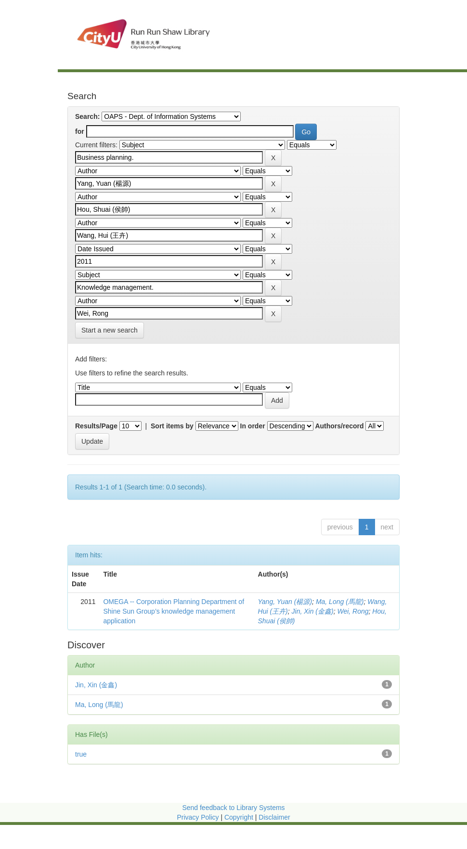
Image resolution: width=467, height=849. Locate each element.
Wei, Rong (352, 611)
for (79, 131)
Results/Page (96, 426)
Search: (87, 116)
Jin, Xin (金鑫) (313, 611)
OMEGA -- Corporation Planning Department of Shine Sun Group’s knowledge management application (173, 611)
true (81, 754)
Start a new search (109, 330)
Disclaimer (274, 817)
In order (252, 426)
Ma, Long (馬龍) (340, 601)
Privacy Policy (198, 817)
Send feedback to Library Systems (233, 807)
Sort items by (172, 426)
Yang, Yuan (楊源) (285, 601)
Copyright (239, 817)
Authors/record (339, 426)
